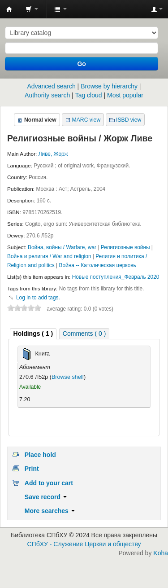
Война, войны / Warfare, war (63, 247)
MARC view (86, 120)
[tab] (33, 333)
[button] (32, 9)
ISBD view (128, 120)
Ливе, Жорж (53, 154)
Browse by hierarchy (109, 86)
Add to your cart (49, 483)
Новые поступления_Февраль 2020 (115, 277)
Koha (160, 553)
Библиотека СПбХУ (9, 9)
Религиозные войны (126, 247)
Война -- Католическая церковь (97, 265)
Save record (46, 496)
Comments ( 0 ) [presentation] (84, 333)
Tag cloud (88, 95)
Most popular (125, 95)
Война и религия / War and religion (50, 256)
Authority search (47, 95)
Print (32, 468)
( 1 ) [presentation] (33, 333)
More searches (50, 510)
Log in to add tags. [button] (38, 297)
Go (81, 63)
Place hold (40, 454)
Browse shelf (68, 377)
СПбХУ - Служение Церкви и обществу (84, 544)
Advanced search (51, 86)
